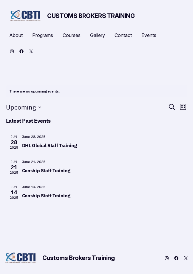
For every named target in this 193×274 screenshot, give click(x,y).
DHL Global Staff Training (49, 145)
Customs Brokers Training (91, 15)
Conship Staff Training (46, 170)
